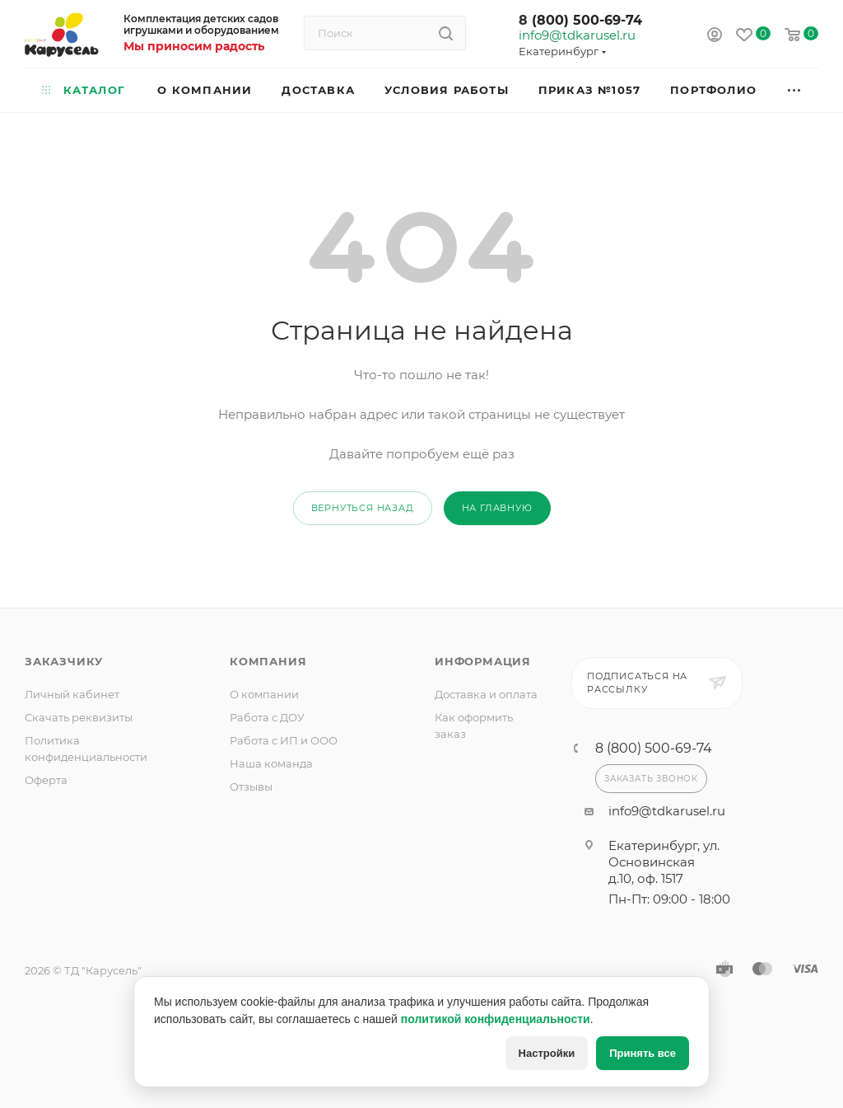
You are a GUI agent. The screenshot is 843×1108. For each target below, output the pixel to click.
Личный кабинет (72, 694)
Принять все (642, 1053)
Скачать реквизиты (79, 717)
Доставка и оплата (486, 694)
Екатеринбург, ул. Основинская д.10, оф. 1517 (664, 862)
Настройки (547, 1053)
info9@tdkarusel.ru (576, 35)
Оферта (46, 779)
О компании (264, 694)
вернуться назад (362, 508)
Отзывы (251, 786)
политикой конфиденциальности (495, 1019)
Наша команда (271, 763)
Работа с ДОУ (267, 717)
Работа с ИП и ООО (284, 740)
